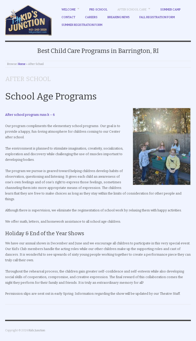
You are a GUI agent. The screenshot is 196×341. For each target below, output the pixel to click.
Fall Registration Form (157, 17)
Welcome (69, 9)
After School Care (131, 9)
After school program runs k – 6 (30, 115)
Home (22, 64)
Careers (91, 17)
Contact (68, 17)
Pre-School (98, 9)
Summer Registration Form (82, 25)
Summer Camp (170, 9)
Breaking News (118, 17)
